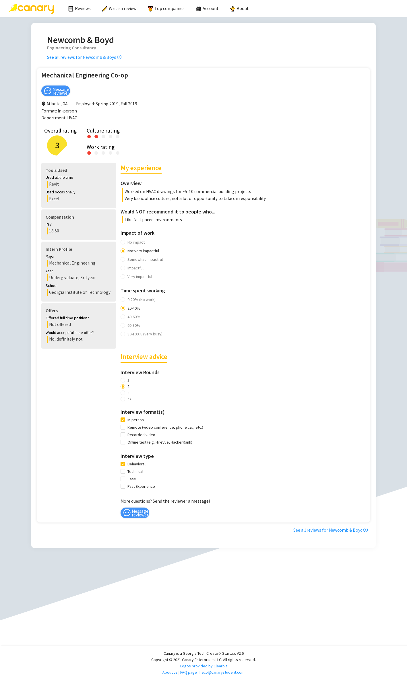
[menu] (235, 8)
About (239, 8)
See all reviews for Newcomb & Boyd (84, 57)
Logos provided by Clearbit (203, 666)
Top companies (166, 8)
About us (170, 672)
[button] (74, 178)
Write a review (119, 8)
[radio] (89, 136)
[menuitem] (79, 8)
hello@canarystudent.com (222, 672)
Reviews (79, 8)
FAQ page (188, 672)
